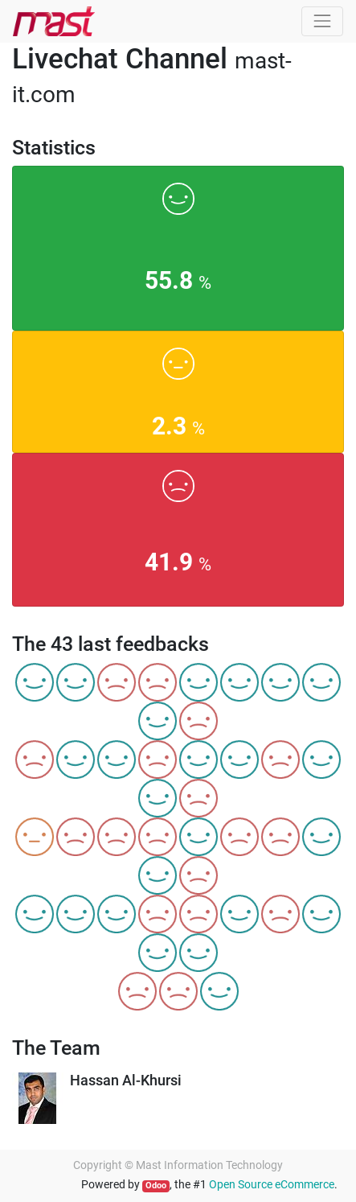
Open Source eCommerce (271, 1184)
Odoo (155, 1185)
